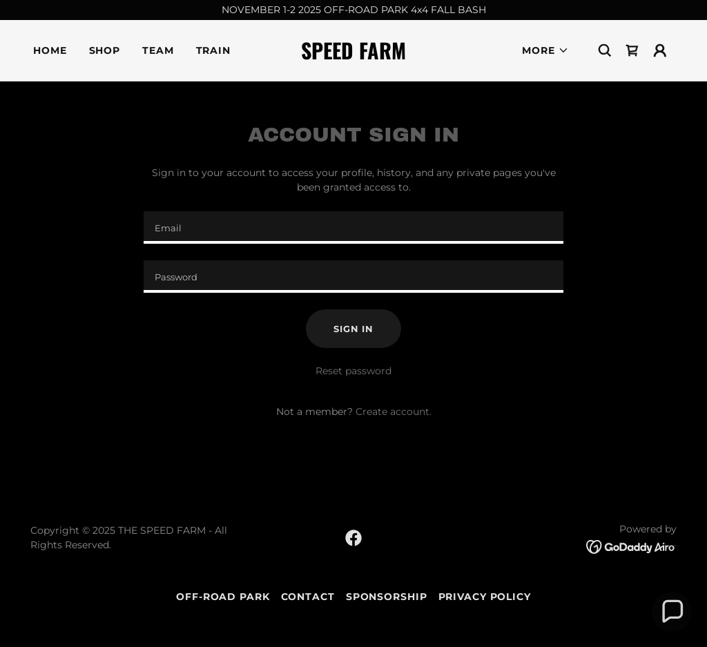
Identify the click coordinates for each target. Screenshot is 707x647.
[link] (353, 56)
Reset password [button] (353, 371)
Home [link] (50, 50)
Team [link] (158, 50)
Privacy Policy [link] (484, 596)
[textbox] (353, 227)
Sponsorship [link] (386, 596)
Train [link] (213, 50)
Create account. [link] (394, 411)
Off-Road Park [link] (222, 596)
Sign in (353, 328)
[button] (545, 50)
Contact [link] (308, 596)
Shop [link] (105, 50)
